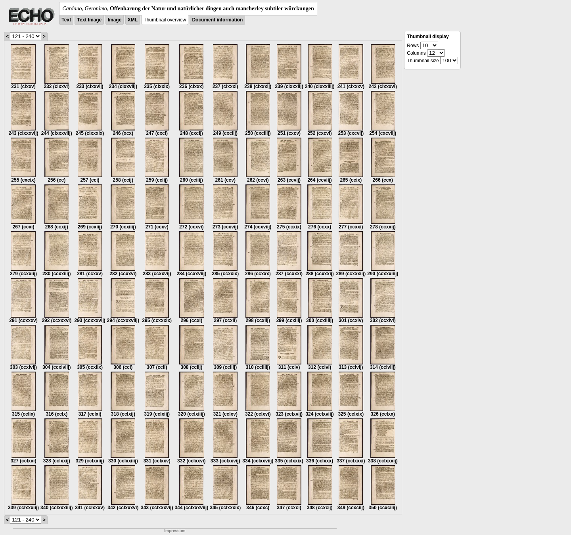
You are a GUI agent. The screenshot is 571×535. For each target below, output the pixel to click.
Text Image (89, 20)
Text (66, 20)
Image (115, 20)
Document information (217, 20)
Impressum (174, 531)
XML (133, 20)
